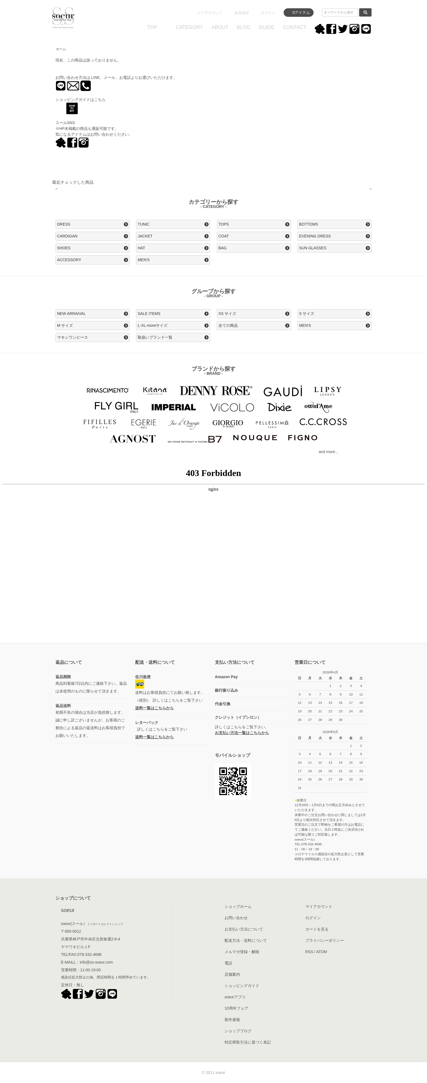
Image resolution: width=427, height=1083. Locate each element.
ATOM (321, 952)
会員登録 (241, 13)
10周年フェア (236, 1008)
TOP (152, 27)
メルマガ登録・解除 (242, 952)
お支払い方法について (244, 929)
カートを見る (317, 929)
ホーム (61, 49)
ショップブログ (238, 1031)
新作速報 (232, 1019)
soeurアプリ (235, 997)
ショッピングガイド (242, 985)
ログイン (268, 13)
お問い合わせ (236, 918)
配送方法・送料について (246, 940)
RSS (309, 952)
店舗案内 (232, 974)
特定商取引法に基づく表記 (248, 1042)
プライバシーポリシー (324, 940)
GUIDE (266, 27)
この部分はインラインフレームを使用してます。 (213, 554)
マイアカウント (209, 13)
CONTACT (294, 27)
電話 (228, 963)
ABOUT (219, 27)
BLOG (243, 27)
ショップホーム (238, 906)
